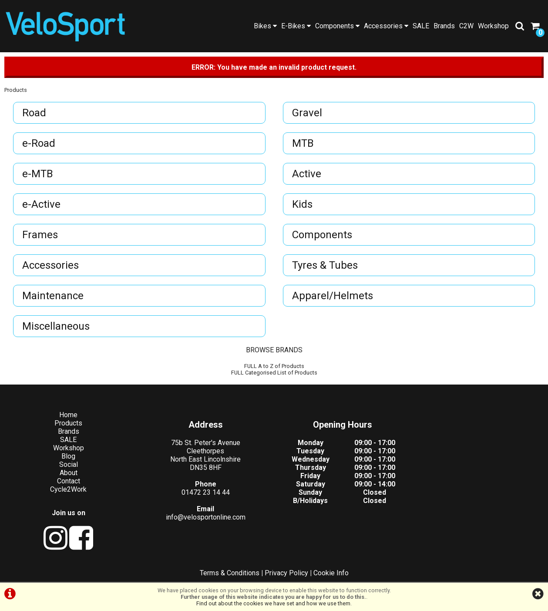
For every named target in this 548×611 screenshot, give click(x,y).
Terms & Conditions (229, 573)
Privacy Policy (286, 573)
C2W (466, 26)
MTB (303, 143)
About (68, 473)
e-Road (38, 143)
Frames (40, 235)
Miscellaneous (56, 326)
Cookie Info (331, 573)
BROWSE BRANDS (274, 350)
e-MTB (37, 174)
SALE (421, 26)
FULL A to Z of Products (274, 366)
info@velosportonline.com (205, 517)
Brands (444, 26)
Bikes (265, 26)
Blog (68, 456)
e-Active (41, 204)
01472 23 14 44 (206, 492)
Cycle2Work (68, 489)
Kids (302, 204)
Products (15, 90)
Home (68, 415)
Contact (68, 481)
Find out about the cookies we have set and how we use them (273, 603)
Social (68, 464)
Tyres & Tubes (325, 265)
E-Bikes (296, 26)
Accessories (386, 26)
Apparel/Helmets (332, 296)
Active (306, 174)
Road (34, 113)
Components (337, 26)
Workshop (493, 26)
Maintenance (53, 296)
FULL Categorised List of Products (274, 372)
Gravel (307, 113)
